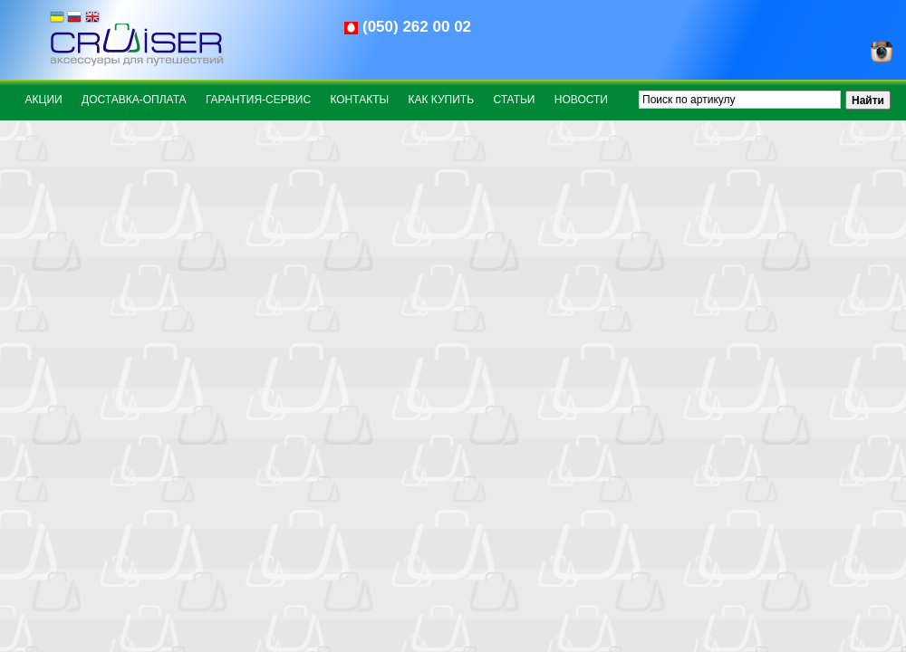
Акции (44, 99)
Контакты (359, 99)
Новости (581, 99)
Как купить (442, 99)
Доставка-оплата (134, 99)
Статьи (514, 99)
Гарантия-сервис (258, 99)
